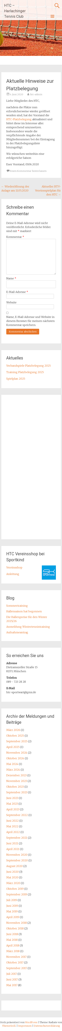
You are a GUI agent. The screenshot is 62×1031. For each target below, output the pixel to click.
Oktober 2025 (15, 735)
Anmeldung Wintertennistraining (28, 626)
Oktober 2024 (15, 758)
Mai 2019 (12, 911)
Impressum (25, 1025)
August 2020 (14, 866)
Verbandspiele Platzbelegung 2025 (28, 365)
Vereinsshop (14, 567)
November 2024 (16, 752)
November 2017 (16, 956)
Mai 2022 (12, 826)
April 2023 (12, 809)
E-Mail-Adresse (17, 292)
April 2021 (12, 849)
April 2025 (13, 747)
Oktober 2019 (15, 888)
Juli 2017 (11, 973)
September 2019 (16, 894)
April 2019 (12, 917)
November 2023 (16, 781)
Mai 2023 (12, 803)
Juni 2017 (12, 979)
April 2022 (13, 832)
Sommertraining (17, 605)
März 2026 (13, 730)
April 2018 (12, 945)
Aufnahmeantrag (17, 632)
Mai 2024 (12, 764)
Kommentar (15, 237)
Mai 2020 (12, 877)
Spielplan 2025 (15, 378)
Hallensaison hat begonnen (24, 611)
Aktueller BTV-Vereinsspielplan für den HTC (48, 190)
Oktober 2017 (14, 962)
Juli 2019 (11, 900)
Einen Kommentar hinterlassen (28, 170)
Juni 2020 (12, 871)
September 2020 (17, 860)
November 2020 (16, 854)
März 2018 (13, 951)
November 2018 (16, 922)
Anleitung (12, 574)
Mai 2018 (12, 939)
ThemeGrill (9, 1025)
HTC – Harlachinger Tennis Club (15, 11)
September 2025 (16, 741)
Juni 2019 (12, 905)
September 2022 (17, 815)
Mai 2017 (12, 985)
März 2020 (13, 883)
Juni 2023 (12, 798)
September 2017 (16, 968)
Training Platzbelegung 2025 (25, 372)
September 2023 (16, 792)
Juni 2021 (12, 843)
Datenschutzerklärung (47, 1025)
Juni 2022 (12, 820)
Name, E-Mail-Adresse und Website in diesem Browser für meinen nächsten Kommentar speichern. (30, 321)
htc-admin (36, 94)
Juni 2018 (12, 934)
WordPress (31, 1022)
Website (11, 302)
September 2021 (16, 837)
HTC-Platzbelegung (19, 119)
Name (11, 278)
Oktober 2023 (15, 786)
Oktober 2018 (15, 928)
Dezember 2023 (16, 775)
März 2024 (13, 769)
